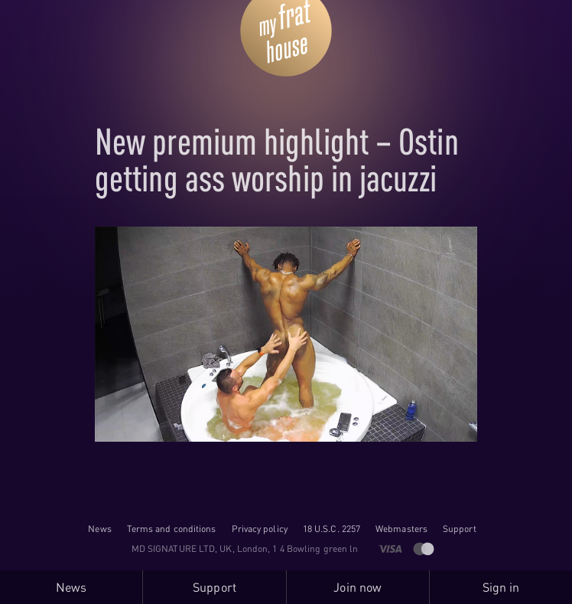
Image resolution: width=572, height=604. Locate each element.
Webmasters (401, 528)
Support (459, 528)
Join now (357, 587)
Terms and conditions (171, 528)
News (99, 528)
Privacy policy (260, 528)
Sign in (501, 587)
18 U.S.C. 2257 (331, 528)
